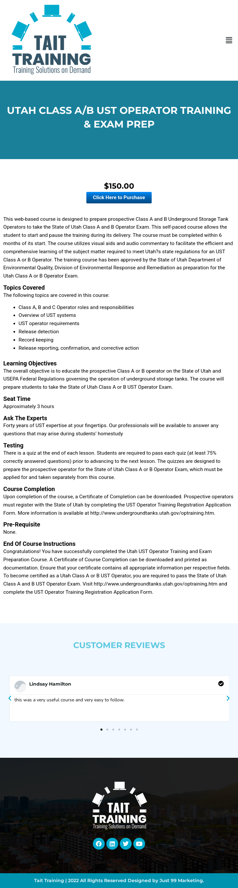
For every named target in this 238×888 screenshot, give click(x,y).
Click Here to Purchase (119, 197)
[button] (229, 40)
